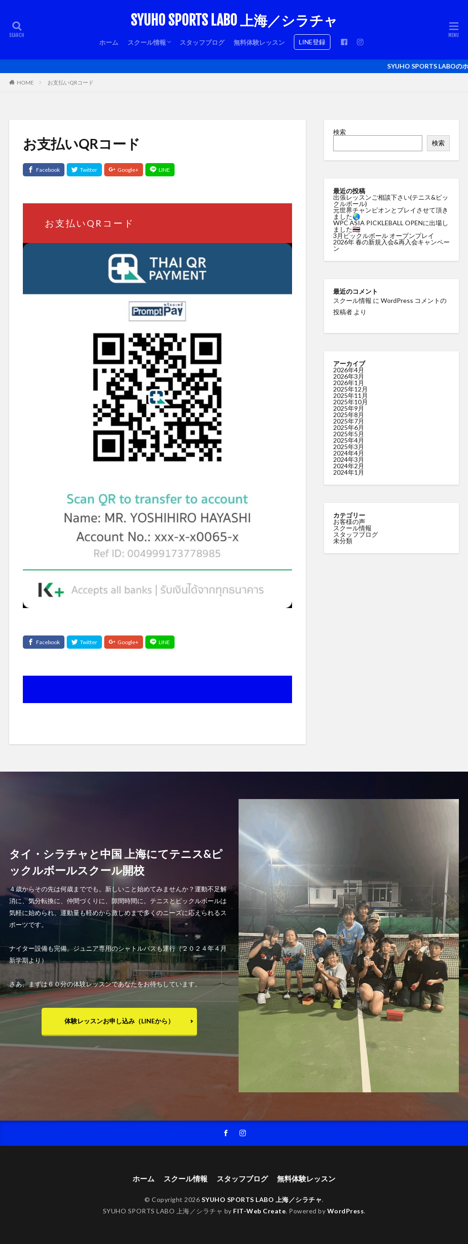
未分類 (342, 540)
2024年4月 (348, 452)
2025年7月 (348, 420)
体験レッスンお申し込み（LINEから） (119, 1021)
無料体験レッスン (259, 42)
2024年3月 (348, 459)
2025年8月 (348, 414)
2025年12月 (350, 388)
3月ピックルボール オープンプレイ (383, 235)
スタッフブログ (202, 42)
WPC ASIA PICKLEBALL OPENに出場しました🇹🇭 (390, 226)
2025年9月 (348, 408)
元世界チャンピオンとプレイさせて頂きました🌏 (390, 213)
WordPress (345, 1211)
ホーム (108, 42)
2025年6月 (348, 427)
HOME (25, 82)
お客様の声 (349, 521)
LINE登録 (312, 42)
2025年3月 (348, 446)
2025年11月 (350, 395)
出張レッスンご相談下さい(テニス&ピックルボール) (390, 200)
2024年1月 (348, 472)
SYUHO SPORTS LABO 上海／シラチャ (234, 20)
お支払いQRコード (71, 82)
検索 (339, 132)
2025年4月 (348, 440)
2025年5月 (348, 433)
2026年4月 (348, 369)
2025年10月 (350, 401)
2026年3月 (348, 376)
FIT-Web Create (259, 1211)
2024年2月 (348, 465)
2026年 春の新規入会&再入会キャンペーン (391, 245)
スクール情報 (147, 42)
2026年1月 (348, 382)
